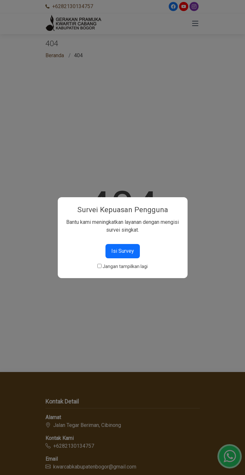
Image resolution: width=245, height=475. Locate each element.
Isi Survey (122, 251)
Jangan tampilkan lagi (125, 266)
